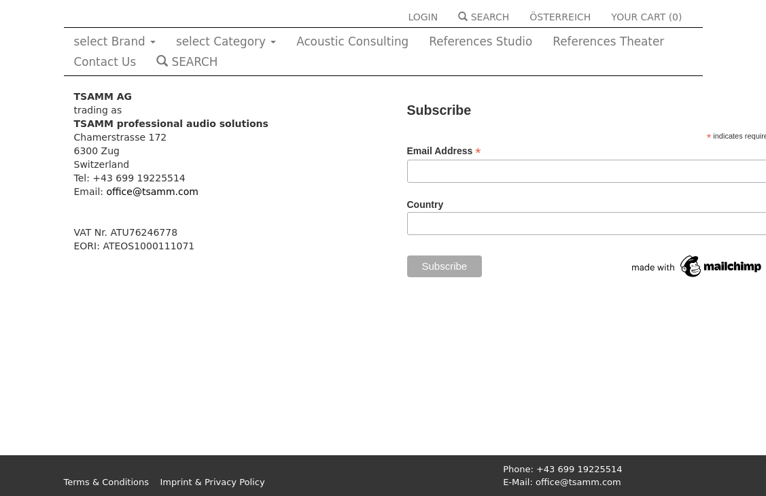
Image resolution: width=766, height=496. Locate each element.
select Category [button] (226, 41)
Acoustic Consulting (352, 41)
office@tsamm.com (152, 191)
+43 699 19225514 (579, 469)
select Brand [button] (115, 41)
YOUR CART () (646, 17)
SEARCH (483, 17)
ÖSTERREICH (560, 17)
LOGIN (423, 17)
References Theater (608, 41)
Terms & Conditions (107, 482)
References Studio (480, 41)
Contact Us (105, 62)
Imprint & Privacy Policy (212, 482)
